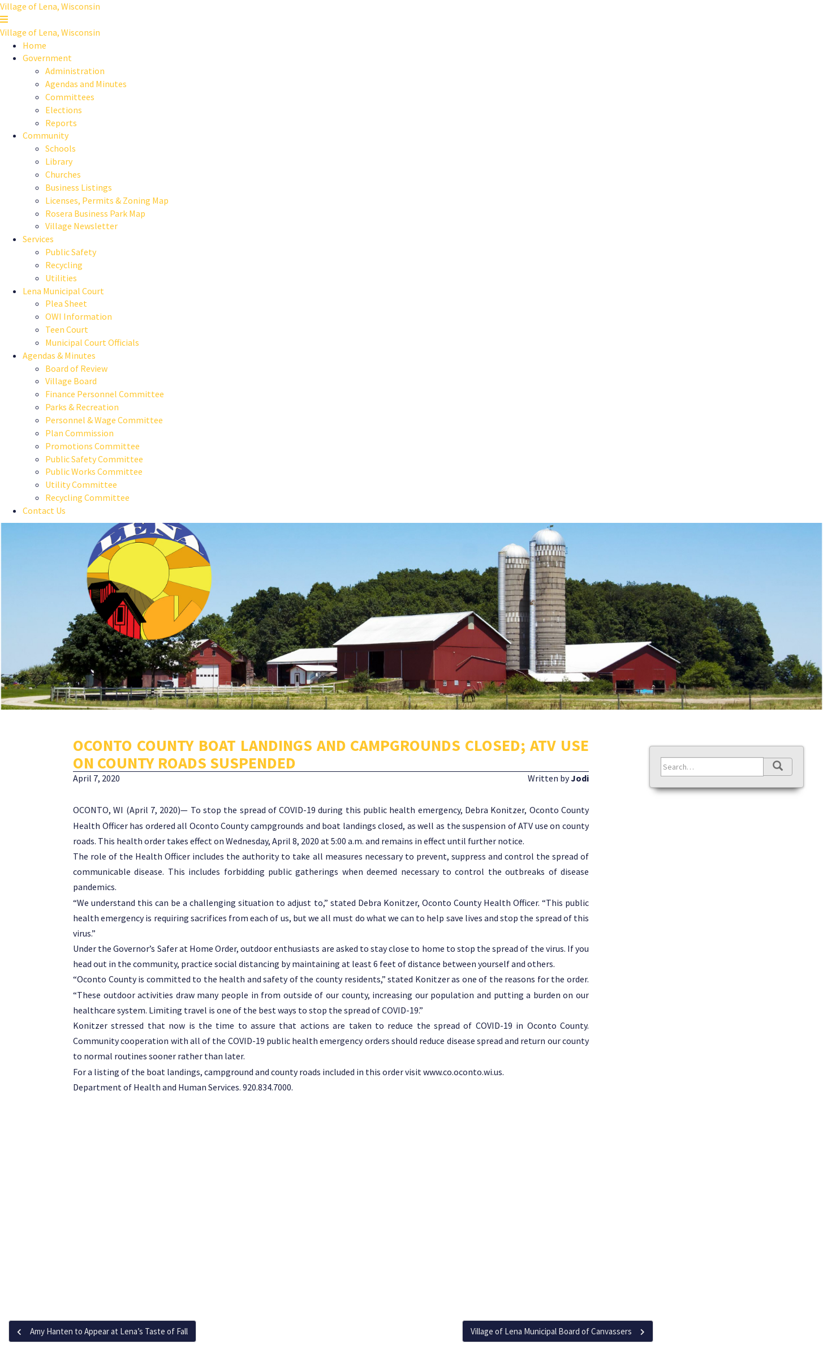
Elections (63, 109)
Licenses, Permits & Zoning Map (107, 200)
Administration (75, 70)
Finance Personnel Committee (104, 394)
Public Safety (70, 251)
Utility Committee (81, 484)
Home (34, 45)
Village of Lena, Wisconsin (50, 6)
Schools (60, 148)
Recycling (64, 264)
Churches (63, 174)
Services (38, 238)
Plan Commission (79, 433)
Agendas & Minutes (59, 355)
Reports (61, 122)
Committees (69, 96)
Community (45, 135)
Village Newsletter (81, 225)
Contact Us (44, 510)
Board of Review (76, 368)
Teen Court (66, 329)
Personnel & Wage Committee (104, 420)
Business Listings (78, 187)
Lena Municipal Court (63, 291)
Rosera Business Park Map (95, 213)
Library (58, 161)
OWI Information (78, 316)
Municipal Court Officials (92, 342)
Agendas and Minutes (86, 83)
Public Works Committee (94, 471)
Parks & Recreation (82, 407)
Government (47, 57)
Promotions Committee (92, 446)
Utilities (61, 278)
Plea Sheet (66, 303)
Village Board (71, 380)
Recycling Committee (87, 497)
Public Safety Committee (94, 459)
